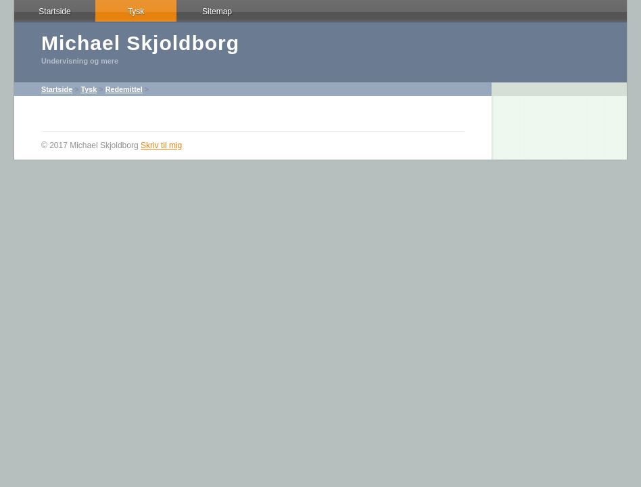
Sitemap (217, 11)
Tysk (136, 11)
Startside (54, 11)
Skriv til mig (161, 145)
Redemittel (124, 89)
